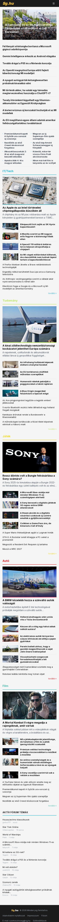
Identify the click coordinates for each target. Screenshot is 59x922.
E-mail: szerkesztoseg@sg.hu (16, 920)
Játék (6, 436)
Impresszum (33, 915)
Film (5, 685)
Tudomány (10, 300)
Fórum (44, 915)
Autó (6, 560)
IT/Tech (8, 171)
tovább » (52, 293)
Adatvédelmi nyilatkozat (14, 915)
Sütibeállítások (40, 920)
